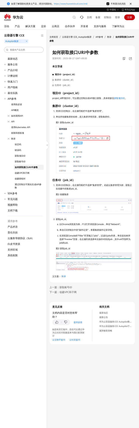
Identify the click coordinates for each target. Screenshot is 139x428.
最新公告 (103, 317)
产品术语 (13, 226)
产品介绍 (13, 70)
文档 (89, 17)
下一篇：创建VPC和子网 (63, 292)
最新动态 (13, 58)
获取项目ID (20, 156)
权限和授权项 (17, 133)
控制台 (107, 17)
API (12, 121)
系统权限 (13, 255)
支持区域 (13, 249)
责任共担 (13, 232)
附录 (13, 138)
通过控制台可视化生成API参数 (28, 186)
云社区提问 (74, 340)
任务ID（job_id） (63, 85)
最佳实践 (13, 93)
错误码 (18, 150)
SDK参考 (12, 193)
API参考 (12, 98)
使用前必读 (16, 104)
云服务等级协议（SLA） (21, 238)
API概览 (15, 110)
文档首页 (53, 37)
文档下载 (13, 210)
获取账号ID (20, 161)
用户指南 (13, 87)
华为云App (130, 9)
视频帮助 (13, 204)
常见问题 (13, 199)
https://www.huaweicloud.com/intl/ (71, 3)
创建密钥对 (20, 178)
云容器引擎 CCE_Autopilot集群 (76, 37)
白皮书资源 (14, 243)
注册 (129, 17)
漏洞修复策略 (105, 330)
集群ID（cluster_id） (65, 80)
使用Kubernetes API (20, 127)
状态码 (18, 144)
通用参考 (13, 221)
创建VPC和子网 (22, 173)
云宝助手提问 (58, 340)
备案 (97, 17)
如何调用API (17, 116)
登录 (117, 17)
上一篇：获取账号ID (60, 287)
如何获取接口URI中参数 (26, 167)
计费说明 (13, 75)
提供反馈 (78, 322)
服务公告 (13, 64)
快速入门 (13, 81)
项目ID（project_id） (65, 74)
